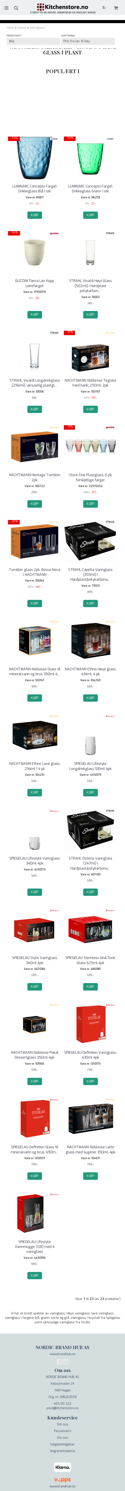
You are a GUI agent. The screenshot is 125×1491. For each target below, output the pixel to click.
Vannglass (37, 28)
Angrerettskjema (62, 1451)
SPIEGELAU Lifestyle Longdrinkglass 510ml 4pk (90, 766)
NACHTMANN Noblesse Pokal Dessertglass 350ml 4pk (34, 1055)
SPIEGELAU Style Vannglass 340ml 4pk (34, 960)
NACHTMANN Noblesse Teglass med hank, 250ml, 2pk (90, 383)
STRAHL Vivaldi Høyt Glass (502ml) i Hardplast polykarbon (90, 285)
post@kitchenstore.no (62, 1408)
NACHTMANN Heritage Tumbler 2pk (34, 477)
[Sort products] (88, 41)
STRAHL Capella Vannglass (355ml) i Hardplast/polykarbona (90, 574)
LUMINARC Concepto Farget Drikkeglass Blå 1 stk (34, 188)
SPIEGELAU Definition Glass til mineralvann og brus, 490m (34, 1149)
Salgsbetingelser (62, 1444)
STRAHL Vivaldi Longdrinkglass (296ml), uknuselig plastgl (35, 383)
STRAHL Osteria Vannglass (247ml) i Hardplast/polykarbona (90, 863)
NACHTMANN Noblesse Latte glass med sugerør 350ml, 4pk (90, 1149)
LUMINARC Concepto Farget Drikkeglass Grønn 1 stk (90, 188)
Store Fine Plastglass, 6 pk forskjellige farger (90, 477)
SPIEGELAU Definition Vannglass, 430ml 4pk (90, 1055)
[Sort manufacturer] (33, 41)
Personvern (62, 1431)
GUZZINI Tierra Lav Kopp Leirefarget (34, 283)
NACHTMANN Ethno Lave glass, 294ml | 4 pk (34, 766)
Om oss (62, 1424)
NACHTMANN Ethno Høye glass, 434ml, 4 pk (90, 671)
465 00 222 (62, 1404)
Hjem (10, 28)
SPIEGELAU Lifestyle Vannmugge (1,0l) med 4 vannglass (34, 1246)
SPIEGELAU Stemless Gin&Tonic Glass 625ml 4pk (90, 960)
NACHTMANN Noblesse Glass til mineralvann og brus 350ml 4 (34, 671)
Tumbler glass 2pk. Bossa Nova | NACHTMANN (34, 572)
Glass (22, 28)
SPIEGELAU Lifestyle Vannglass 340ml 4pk (34, 861)
